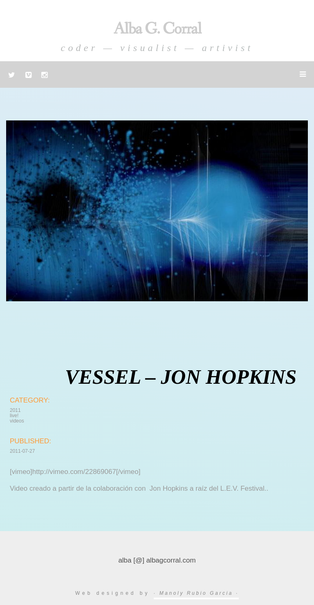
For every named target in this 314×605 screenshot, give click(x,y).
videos (17, 421)
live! (14, 415)
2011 (15, 410)
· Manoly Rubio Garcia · (196, 593)
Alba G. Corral (157, 29)
